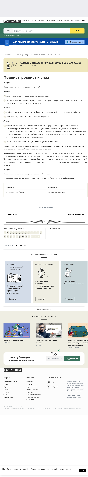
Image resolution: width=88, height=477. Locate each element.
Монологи (7, 343)
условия (5, 472)
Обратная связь (31, 387)
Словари (41, 20)
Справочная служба (29, 20)
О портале (29, 382)
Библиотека (7, 390)
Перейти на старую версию (74, 397)
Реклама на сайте (32, 390)
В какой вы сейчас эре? (14, 341)
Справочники (50, 20)
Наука (76, 348)
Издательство (75, 20)
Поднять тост (11, 214)
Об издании (54, 229)
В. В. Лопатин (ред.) (13, 293)
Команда (29, 385)
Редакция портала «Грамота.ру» (74, 284)
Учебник (66, 20)
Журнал (59, 20)
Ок (82, 470)
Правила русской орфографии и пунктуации (15, 288)
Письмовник (69, 281)
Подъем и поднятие (77, 214)
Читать (12, 299)
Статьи (70, 348)
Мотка (78, 409)
